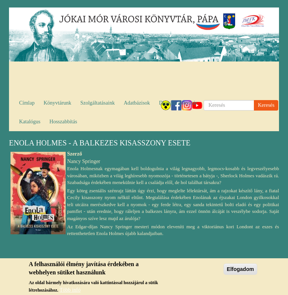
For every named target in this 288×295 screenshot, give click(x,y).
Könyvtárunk (57, 103)
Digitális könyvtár (178, 103)
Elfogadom (240, 271)
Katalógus (29, 121)
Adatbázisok (137, 103)
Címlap (26, 103)
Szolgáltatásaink (97, 103)
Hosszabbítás (63, 121)
